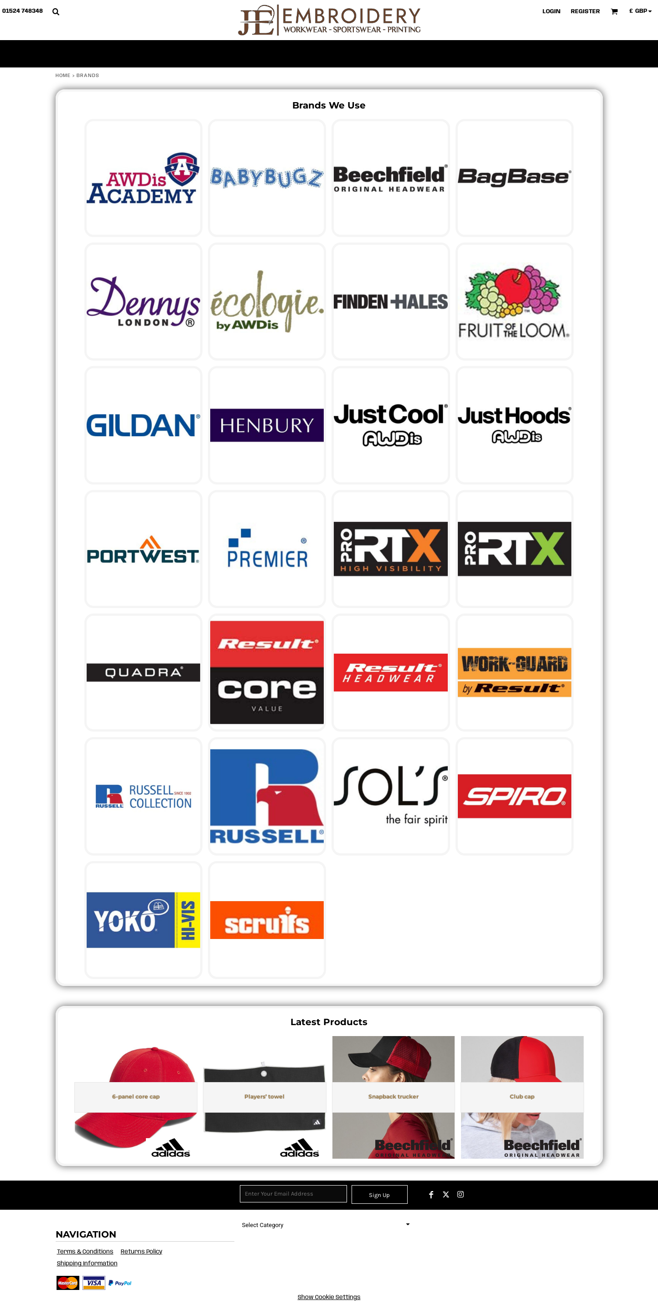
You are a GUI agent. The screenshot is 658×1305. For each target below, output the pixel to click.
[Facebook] (431, 1194)
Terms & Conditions (85, 1252)
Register (585, 12)
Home (63, 75)
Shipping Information (87, 1264)
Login (551, 12)
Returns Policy (141, 1252)
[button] (55, 11)
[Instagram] (460, 1194)
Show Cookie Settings (329, 1297)
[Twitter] (446, 1194)
